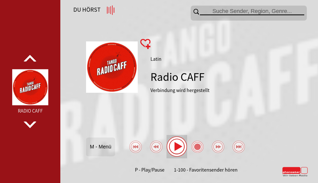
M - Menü (100, 146)
